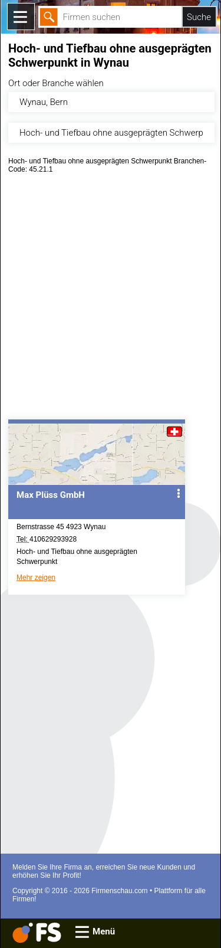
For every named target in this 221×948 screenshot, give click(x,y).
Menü (104, 931)
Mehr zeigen (36, 577)
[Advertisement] (110, 300)
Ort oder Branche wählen (56, 83)
